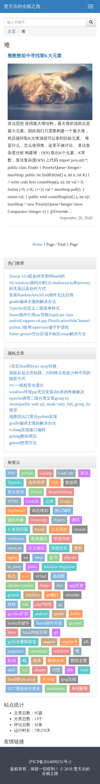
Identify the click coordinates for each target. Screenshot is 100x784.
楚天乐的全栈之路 (22, 6)
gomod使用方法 (23, 443)
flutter (45, 585)
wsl (24, 670)
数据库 (71, 482)
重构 (78, 548)
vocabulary (56, 688)
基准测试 (39, 538)
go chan (75, 623)
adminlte (72, 595)
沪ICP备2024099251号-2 (50, 762)
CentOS (32, 501)
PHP (11, 473)
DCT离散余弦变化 (24, 688)
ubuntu (39, 670)
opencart (15, 548)
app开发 (76, 585)
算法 (84, 473)
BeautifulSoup (60, 492)
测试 (76, 520)
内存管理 (36, 482)
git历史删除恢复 (22, 642)
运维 (49, 501)
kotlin (75, 614)
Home (37, 244)
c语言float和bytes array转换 (33, 366)
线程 (12, 604)
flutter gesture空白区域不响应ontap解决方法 (47, 334)
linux (12, 632)
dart (59, 585)
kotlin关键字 (18, 623)
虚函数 (59, 576)
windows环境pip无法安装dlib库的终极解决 (46, 392)
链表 (37, 660)
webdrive (61, 651)
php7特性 (43, 604)
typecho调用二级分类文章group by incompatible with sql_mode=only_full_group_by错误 (49, 404)
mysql (40, 529)
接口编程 (63, 510)
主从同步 (59, 529)
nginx (12, 557)
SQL (55, 482)
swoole (79, 529)
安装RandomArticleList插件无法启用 (41, 295)
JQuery (59, 520)
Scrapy (65, 501)
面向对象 (16, 520)
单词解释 (80, 688)
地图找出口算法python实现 (33, 416)
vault (84, 670)
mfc (25, 604)
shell (11, 670)
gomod (13, 595)
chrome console (20, 585)
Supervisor (16, 510)
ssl (25, 557)
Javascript (39, 520)
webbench (16, 538)
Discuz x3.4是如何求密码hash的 (37, 276)
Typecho (15, 482)
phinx (32, 566)
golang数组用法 (23, 436)
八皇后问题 (18, 529)
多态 (12, 576)
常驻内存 (62, 538)
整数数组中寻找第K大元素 (35, 55)
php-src (70, 557)
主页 (12, 31)
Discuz (36, 492)
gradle (59, 614)
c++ (25, 576)
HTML (13, 501)
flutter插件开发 (49, 623)
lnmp (38, 557)
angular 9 (69, 642)
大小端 (48, 679)
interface (32, 595)
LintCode (66, 473)
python (27, 473)
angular (49, 642)
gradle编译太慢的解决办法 (32, 301)
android (41, 614)
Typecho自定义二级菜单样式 (34, 308)
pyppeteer (16, 651)
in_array (14, 566)
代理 (56, 670)
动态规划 (40, 510)
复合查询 (16, 492)
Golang (46, 473)
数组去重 (79, 660)
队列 (12, 660)
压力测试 (36, 548)
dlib (70, 670)
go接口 (52, 595)
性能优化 (59, 548)
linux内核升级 (35, 632)
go (60, 604)
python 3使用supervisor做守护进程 (39, 327)
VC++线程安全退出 (26, 385)
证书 (53, 557)
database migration (59, 566)
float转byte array (22, 679)
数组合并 (56, 660)
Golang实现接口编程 (27, 430)
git (56, 632)
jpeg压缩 (68, 679)
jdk (86, 642)
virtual (40, 576)
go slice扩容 (18, 614)
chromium (38, 651)
